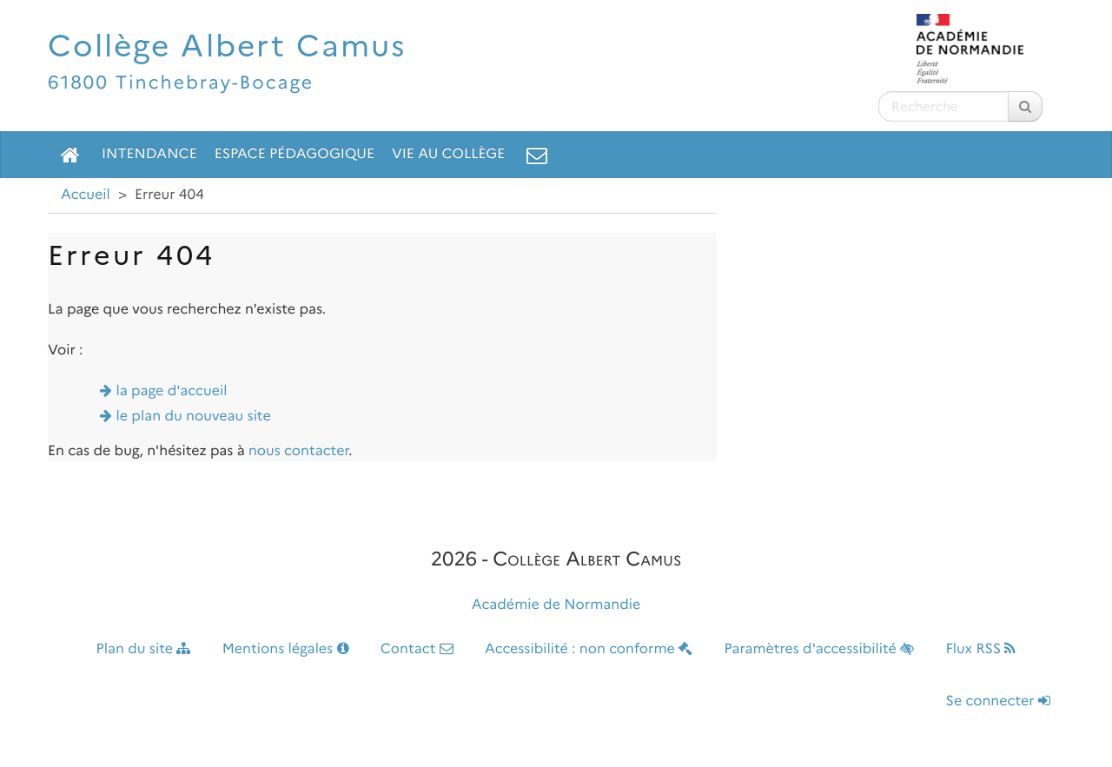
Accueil (85, 195)
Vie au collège (448, 154)
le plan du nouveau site (193, 416)
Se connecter (998, 701)
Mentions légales (285, 649)
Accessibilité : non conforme (588, 649)
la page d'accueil (172, 391)
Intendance (149, 154)
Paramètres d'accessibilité (820, 649)
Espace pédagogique (294, 154)
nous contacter (298, 451)
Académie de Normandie (556, 605)
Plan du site (143, 649)
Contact (417, 649)
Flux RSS (980, 649)
